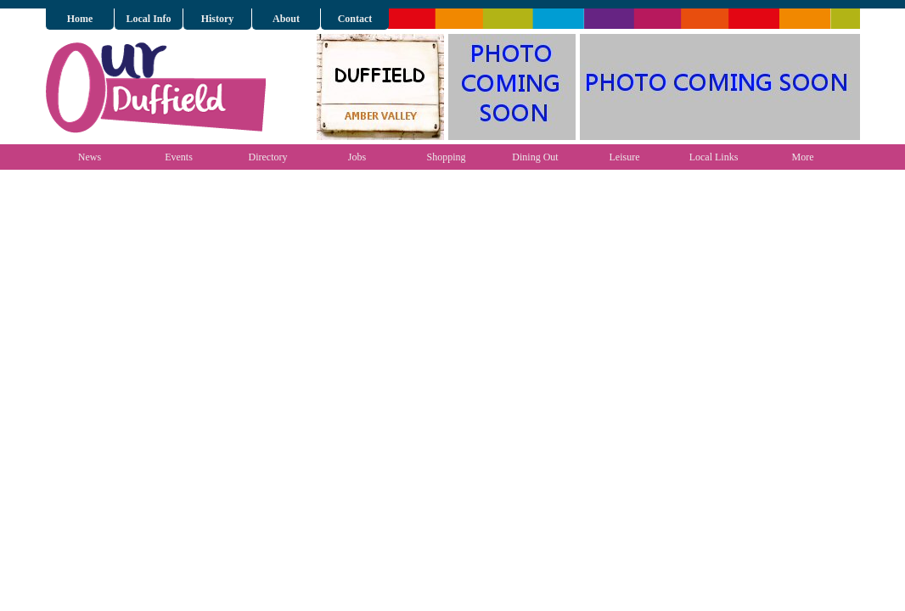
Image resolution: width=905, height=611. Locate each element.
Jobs (357, 157)
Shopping (445, 157)
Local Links (714, 157)
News (89, 157)
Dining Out (535, 157)
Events (179, 157)
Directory (268, 157)
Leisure (625, 157)
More (803, 157)
